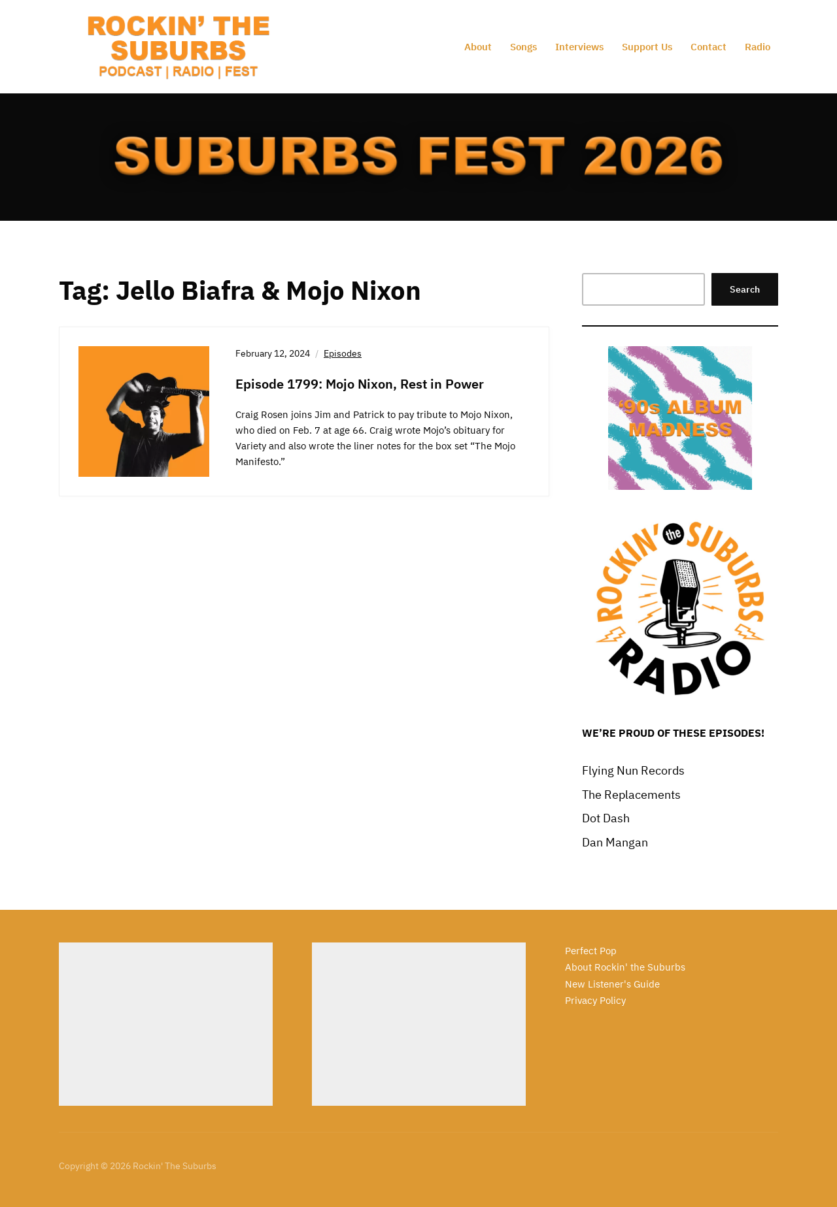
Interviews (579, 46)
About (478, 46)
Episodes (343, 353)
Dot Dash (606, 818)
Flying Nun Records (633, 770)
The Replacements (631, 794)
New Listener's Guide (612, 984)
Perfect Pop (591, 950)
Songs (523, 46)
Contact (708, 46)
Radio (757, 46)
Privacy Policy (595, 1000)
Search (745, 289)
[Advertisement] (166, 1024)
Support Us (647, 46)
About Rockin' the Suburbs (625, 967)
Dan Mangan (615, 842)
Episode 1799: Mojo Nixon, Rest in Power (359, 384)
